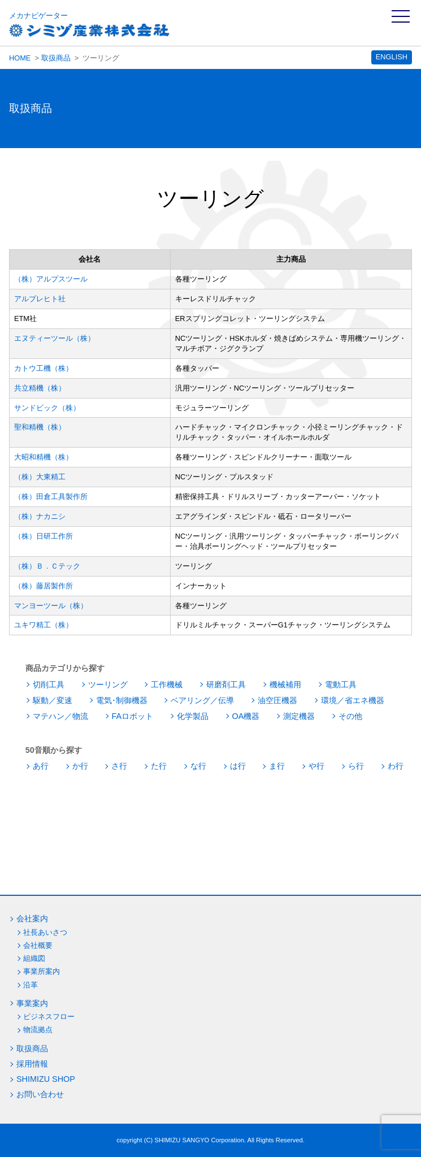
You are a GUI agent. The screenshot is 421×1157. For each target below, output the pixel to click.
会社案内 (32, 918)
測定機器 (299, 716)
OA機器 (246, 716)
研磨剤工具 (226, 684)
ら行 (356, 765)
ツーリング (108, 684)
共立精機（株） (40, 388)
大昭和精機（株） (43, 457)
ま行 (277, 765)
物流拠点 (38, 1029)
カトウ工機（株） (43, 368)
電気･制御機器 (121, 700)
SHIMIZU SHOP (45, 1079)
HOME (20, 58)
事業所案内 (41, 971)
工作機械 (167, 684)
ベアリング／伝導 (202, 700)
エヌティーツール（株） (54, 338)
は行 (238, 765)
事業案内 (32, 1003)
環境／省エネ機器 (352, 700)
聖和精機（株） (40, 427)
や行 (316, 765)
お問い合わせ (40, 1094)
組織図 (34, 958)
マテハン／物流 (60, 716)
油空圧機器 (277, 700)
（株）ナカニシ (40, 516)
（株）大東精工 (40, 477)
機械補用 (285, 684)
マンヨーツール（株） (51, 605)
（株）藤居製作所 (43, 586)
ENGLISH (391, 57)
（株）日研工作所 (43, 536)
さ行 (119, 765)
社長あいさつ (45, 932)
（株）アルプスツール (51, 279)
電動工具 (341, 684)
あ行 (41, 765)
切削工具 (48, 684)
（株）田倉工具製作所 (51, 496)
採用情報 (32, 1063)
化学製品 (193, 716)
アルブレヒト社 (40, 298)
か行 (80, 765)
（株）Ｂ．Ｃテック (47, 566)
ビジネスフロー (49, 1016)
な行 (198, 765)
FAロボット (133, 716)
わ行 (395, 765)
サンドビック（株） (47, 408)
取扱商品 (56, 58)
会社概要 (38, 945)
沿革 (30, 985)
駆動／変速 (52, 700)
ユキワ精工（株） (43, 625)
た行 (159, 765)
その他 (350, 716)
